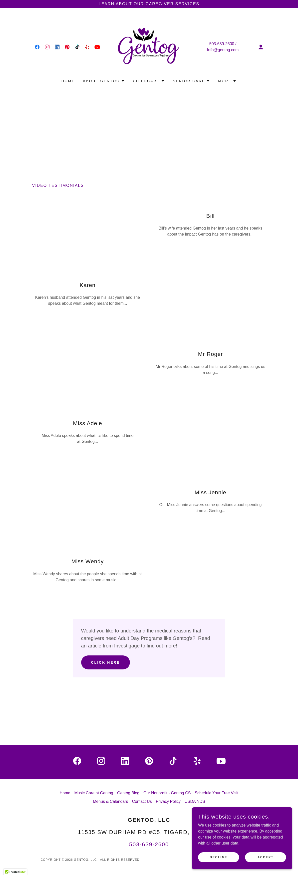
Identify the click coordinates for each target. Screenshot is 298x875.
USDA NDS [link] (195, 801)
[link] (37, 47)
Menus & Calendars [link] (110, 801)
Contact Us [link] (142, 801)
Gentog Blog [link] (128, 793)
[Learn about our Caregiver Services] (149, 4)
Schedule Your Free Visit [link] (216, 793)
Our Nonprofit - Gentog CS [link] (167, 793)
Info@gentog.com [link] (223, 50)
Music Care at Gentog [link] (93, 793)
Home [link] (68, 81)
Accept (266, 857)
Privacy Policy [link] (168, 801)
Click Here (105, 662)
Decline (219, 857)
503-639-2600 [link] (221, 44)
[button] (261, 47)
